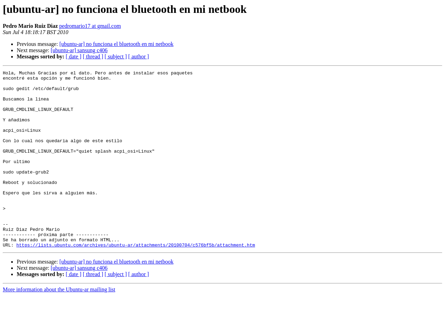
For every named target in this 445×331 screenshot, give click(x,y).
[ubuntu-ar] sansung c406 (79, 50)
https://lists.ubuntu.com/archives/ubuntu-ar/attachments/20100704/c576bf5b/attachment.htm (135, 280)
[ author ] (138, 56)
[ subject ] (116, 56)
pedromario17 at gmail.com (90, 26)
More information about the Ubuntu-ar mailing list (59, 325)
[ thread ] (93, 56)
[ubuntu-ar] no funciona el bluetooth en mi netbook (116, 44)
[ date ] (73, 56)
